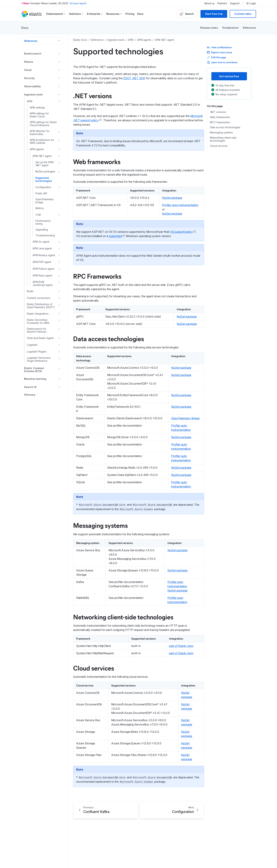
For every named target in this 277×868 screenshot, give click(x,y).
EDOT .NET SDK (134, 78)
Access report (78, 3)
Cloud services (93, 668)
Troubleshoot (230, 27)
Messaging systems (100, 525)
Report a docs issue (219, 52)
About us (209, 3)
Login (251, 3)
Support (234, 3)
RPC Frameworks (97, 276)
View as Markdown (219, 47)
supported (115, 236)
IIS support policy (181, 232)
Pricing (129, 13)
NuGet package (172, 197)
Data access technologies (108, 338)
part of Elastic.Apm (181, 646)
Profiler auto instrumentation (180, 205)
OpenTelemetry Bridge (185, 418)
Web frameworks (96, 161)
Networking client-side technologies (123, 616)
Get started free (229, 76)
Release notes (209, 27)
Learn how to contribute (222, 62)
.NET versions (92, 95)
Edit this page (216, 57)
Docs (140, 13)
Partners (222, 3)
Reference (249, 27)
